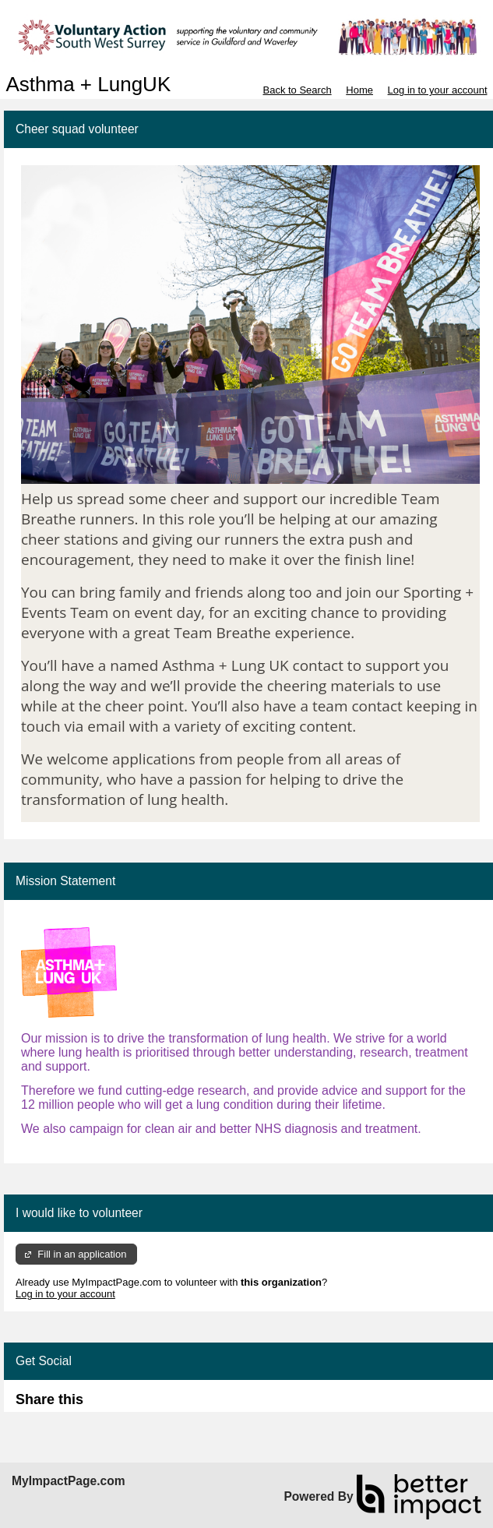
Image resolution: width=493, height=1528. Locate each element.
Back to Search (296, 90)
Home (359, 90)
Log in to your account (438, 90)
